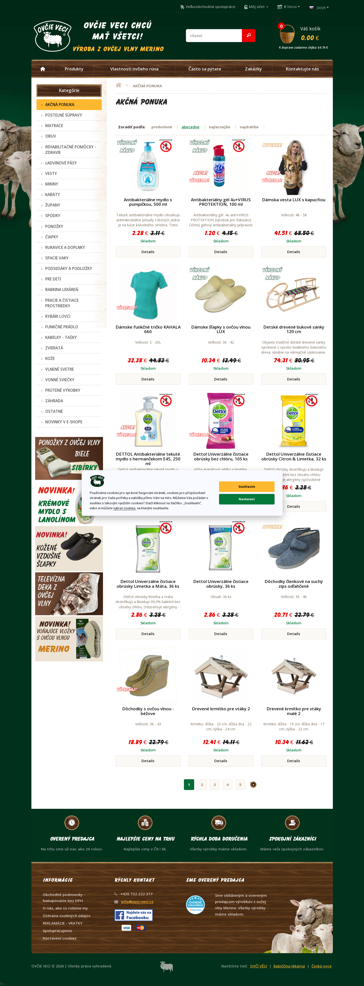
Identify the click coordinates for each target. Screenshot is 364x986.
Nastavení (247, 499)
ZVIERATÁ (54, 348)
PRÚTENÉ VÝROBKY (62, 390)
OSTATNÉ (54, 411)
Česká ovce (321, 966)
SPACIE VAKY (57, 258)
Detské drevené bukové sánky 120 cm (293, 329)
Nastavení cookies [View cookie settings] (60, 938)
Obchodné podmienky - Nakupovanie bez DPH (64, 897)
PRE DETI (53, 279)
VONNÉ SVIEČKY (59, 379)
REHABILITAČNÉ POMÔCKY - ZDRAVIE (70, 149)
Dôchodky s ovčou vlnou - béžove (148, 711)
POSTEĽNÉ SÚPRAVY (63, 115)
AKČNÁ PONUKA (59, 104)
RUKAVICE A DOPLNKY (65, 247)
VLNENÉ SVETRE (59, 369)
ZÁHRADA (54, 401)
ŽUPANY (52, 205)
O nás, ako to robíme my (65, 908)
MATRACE (54, 125)
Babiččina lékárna (289, 966)
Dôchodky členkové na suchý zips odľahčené (294, 583)
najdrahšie (249, 126)
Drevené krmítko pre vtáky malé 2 (294, 711)
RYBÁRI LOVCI (57, 316)
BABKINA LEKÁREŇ (61, 289)
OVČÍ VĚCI (258, 966)
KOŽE (50, 358)
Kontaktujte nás (302, 68)
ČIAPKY (51, 237)
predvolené (161, 126)
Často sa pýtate (204, 68)
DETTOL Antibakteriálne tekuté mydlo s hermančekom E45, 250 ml (148, 458)
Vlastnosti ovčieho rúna (134, 68)
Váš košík (306, 33)
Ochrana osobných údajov (66, 915)
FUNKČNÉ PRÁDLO (61, 327)
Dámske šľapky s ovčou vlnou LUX (220, 329)
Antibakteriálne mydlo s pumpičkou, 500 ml (148, 202)
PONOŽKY (54, 226)
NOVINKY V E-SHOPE (63, 422)
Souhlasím (246, 486)
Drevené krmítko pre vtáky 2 (221, 709)
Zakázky (253, 68)
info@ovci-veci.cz (137, 901)
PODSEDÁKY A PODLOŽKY (68, 268)
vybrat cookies (124, 508)
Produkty (74, 68)
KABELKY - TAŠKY (61, 337)
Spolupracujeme (57, 930)
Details (147, 251)
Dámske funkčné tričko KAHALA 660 (148, 329)
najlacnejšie (219, 126)
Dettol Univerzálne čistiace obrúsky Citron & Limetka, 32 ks (293, 456)
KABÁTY (52, 194)
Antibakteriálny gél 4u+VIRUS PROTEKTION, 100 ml (221, 202)
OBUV (50, 136)
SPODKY (52, 215)
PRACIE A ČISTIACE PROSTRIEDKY (62, 303)
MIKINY (51, 184)
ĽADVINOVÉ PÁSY (61, 163)
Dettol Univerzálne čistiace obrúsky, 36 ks (220, 583)
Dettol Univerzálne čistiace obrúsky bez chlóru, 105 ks (220, 456)
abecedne (190, 126)
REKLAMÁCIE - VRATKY (62, 923)
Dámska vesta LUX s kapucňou (293, 200)
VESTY (51, 173)
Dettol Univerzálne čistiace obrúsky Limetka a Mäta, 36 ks (148, 583)
